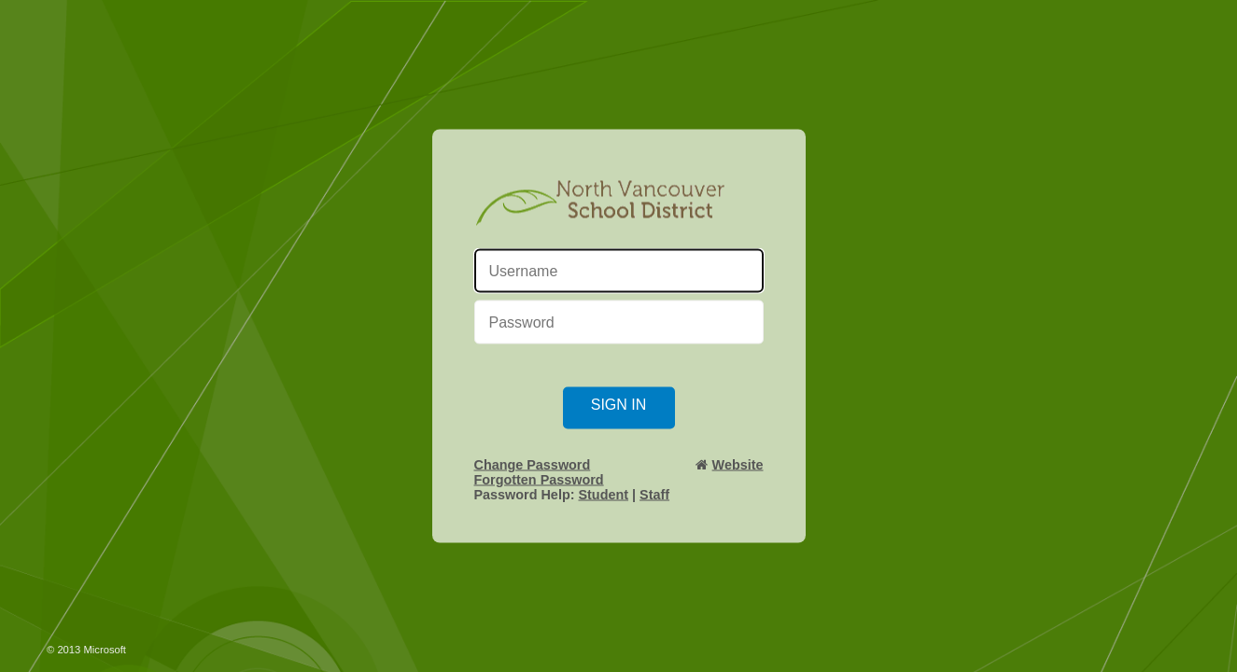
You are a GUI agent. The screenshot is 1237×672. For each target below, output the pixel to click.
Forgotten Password (539, 479)
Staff (654, 494)
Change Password (532, 464)
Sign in (619, 405)
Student (603, 494)
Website (738, 464)
